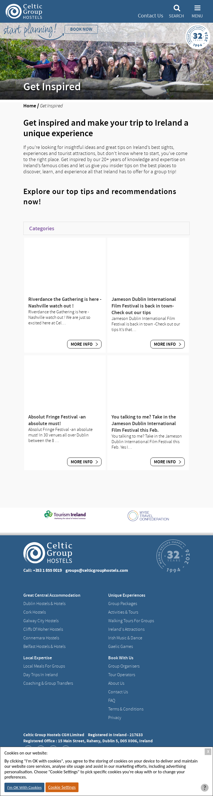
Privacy (114, 717)
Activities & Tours (123, 612)
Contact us (118, 692)
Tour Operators (121, 675)
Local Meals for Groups (44, 666)
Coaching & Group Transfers (48, 683)
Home (29, 105)
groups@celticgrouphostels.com (96, 570)
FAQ (111, 700)
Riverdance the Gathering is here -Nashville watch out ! (65, 302)
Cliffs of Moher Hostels (43, 629)
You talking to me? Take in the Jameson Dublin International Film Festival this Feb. (143, 423)
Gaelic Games (120, 646)
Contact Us (150, 15)
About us (116, 683)
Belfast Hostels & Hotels (44, 646)
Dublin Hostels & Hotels (44, 603)
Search (176, 16)
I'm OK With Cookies (24, 787)
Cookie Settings (62, 787)
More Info (84, 344)
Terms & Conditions (125, 709)
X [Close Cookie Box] (208, 751)
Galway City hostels (41, 621)
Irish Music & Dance (125, 638)
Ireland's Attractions (126, 629)
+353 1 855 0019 (47, 570)
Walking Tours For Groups (131, 621)
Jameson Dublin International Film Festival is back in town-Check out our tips (143, 306)
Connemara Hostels (41, 638)
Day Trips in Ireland (40, 675)
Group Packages (122, 603)
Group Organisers (124, 666)
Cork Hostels (34, 612)
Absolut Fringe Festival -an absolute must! (57, 420)
